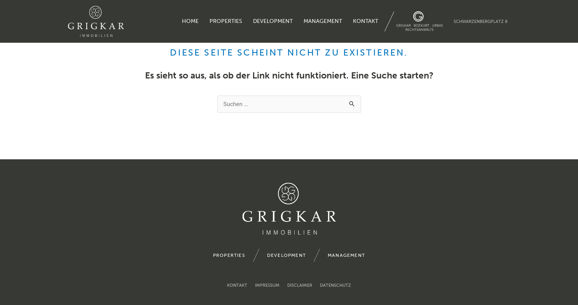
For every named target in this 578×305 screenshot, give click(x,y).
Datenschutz (335, 285)
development (273, 21)
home (190, 21)
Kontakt (365, 21)
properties (226, 21)
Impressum (267, 285)
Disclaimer (299, 285)
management (323, 21)
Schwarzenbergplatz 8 (481, 21)
